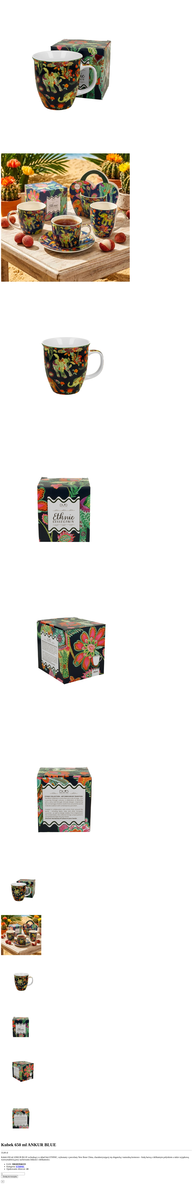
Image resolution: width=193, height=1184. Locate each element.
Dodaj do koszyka (10, 1177)
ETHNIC (20, 1166)
